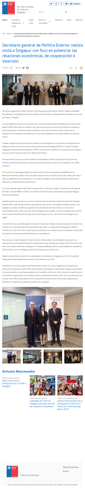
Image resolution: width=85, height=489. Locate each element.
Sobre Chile (31, 21)
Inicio (4, 19)
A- (76, 67)
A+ (71, 67)
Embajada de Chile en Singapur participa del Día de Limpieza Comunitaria (42, 403)
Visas (69, 19)
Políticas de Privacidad (70, 467)
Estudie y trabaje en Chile (18, 23)
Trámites (58, 19)
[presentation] (6, 317)
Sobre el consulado (44, 21)
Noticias (79, 19)
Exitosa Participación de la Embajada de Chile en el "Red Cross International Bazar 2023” (69, 405)
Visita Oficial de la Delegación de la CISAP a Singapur (14, 383)
